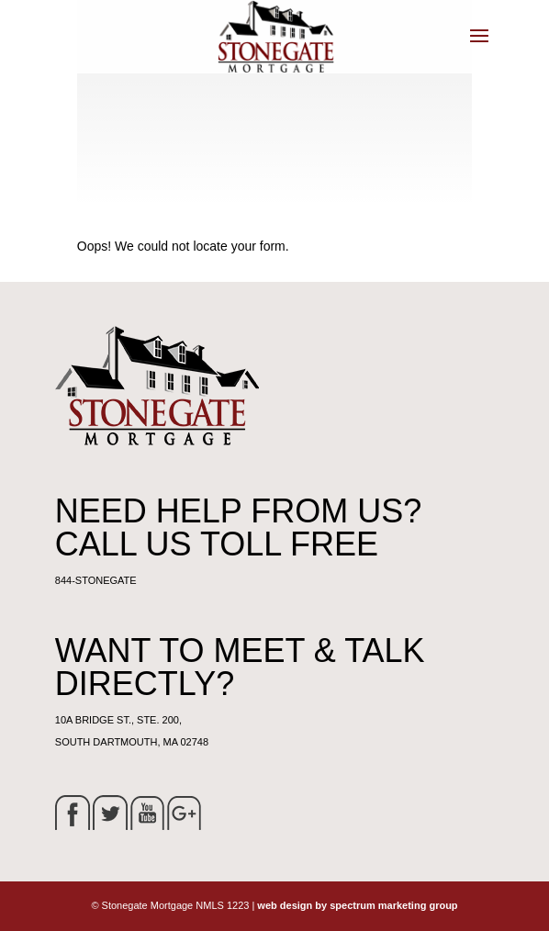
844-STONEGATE (96, 580)
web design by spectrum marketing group (357, 905)
